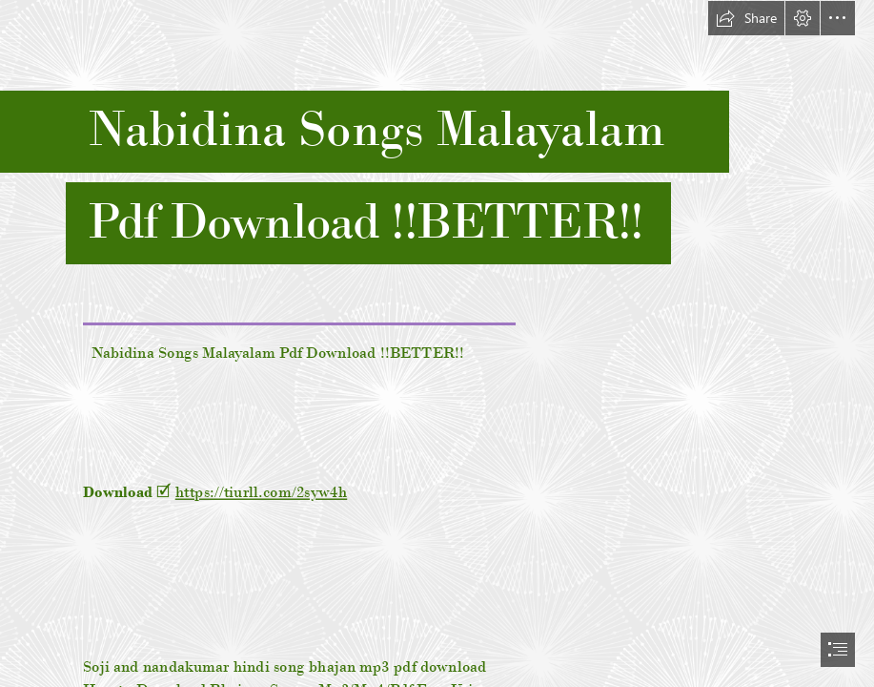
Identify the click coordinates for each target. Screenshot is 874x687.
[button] (746, 18)
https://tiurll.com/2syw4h (261, 491)
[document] (437, 343)
